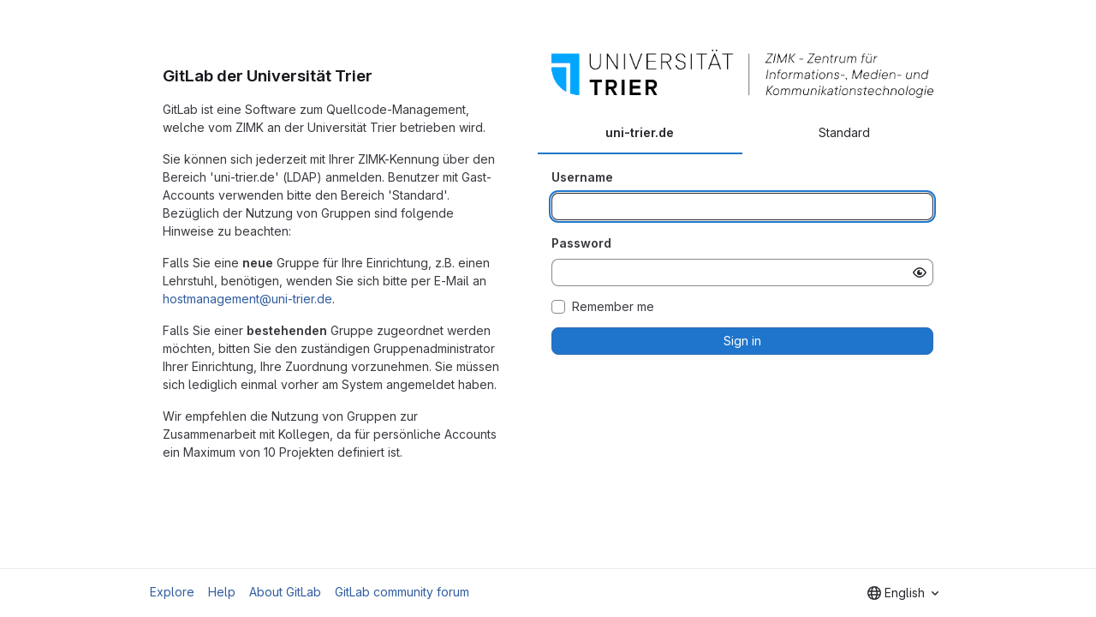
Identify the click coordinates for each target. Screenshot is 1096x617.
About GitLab (285, 591)
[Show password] (919, 272)
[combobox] (903, 593)
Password (581, 243)
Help (221, 591)
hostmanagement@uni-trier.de (247, 298)
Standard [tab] (844, 132)
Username (582, 177)
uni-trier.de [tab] (639, 132)
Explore (172, 591)
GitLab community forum (402, 591)
